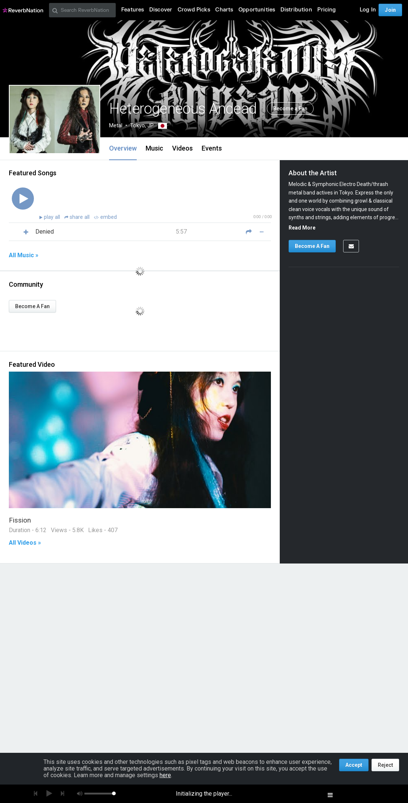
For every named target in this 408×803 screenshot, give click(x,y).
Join (390, 10)
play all (53, 217)
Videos (182, 148)
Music (154, 148)
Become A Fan (32, 306)
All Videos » (25, 543)
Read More (302, 228)
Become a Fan (290, 108)
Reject (385, 765)
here (165, 775)
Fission (20, 520)
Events (212, 148)
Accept (353, 765)
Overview (123, 148)
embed (105, 217)
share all (77, 217)
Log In (368, 10)
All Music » (23, 255)
